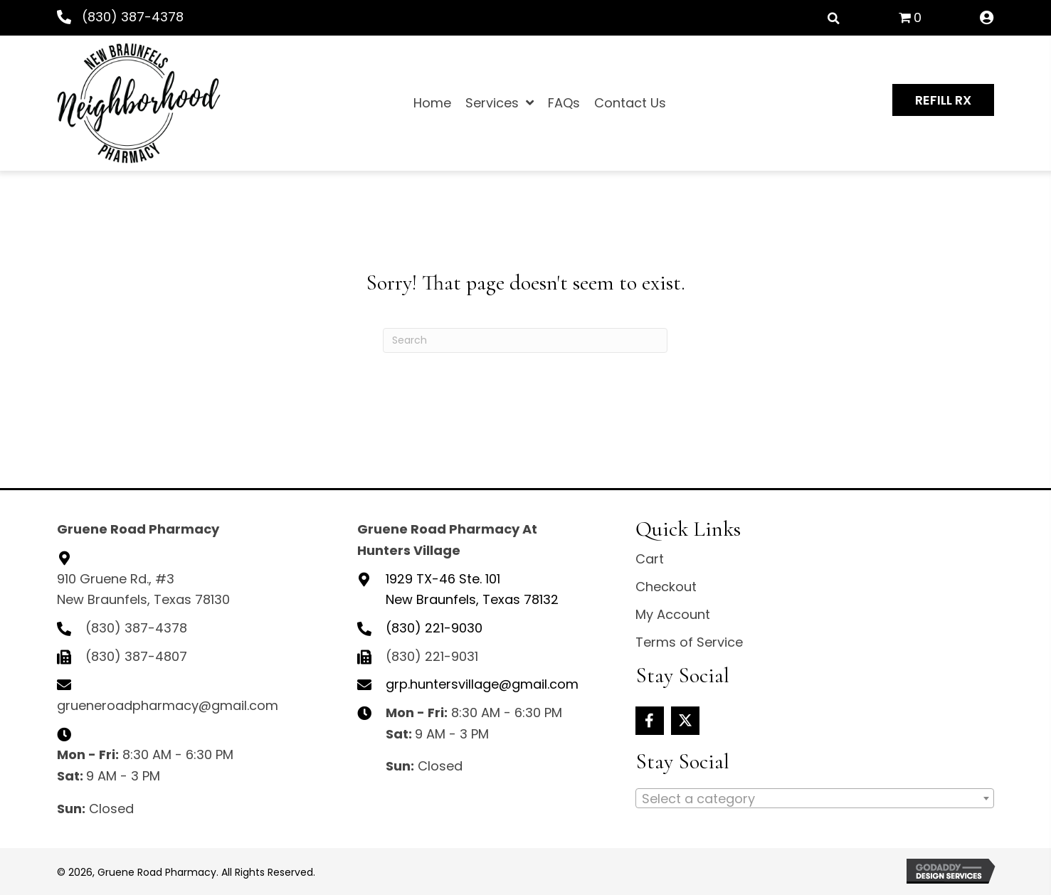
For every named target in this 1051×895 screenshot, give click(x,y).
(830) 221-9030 (434, 628)
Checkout (666, 586)
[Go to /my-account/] (987, 18)
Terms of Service (689, 642)
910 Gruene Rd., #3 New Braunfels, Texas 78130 (143, 589)
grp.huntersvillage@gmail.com (482, 684)
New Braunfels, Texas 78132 (472, 589)
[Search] (525, 340)
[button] (943, 100)
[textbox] (814, 799)
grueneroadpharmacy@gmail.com (167, 705)
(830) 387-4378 (133, 17)
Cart (649, 559)
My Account (672, 614)
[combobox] (814, 798)
